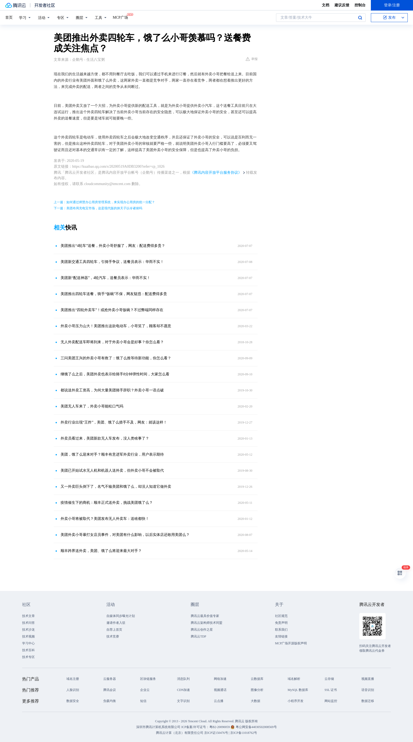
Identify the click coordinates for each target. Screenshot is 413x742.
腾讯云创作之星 (202, 629)
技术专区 (28, 657)
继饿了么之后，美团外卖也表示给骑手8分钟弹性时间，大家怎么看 (115, 374)
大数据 (255, 701)
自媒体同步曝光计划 (120, 616)
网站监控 (330, 701)
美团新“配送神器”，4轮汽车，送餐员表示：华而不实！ (105, 278)
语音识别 (367, 690)
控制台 (360, 5)
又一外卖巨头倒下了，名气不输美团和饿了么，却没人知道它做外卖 (116, 487)
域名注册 (72, 679)
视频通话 (220, 690)
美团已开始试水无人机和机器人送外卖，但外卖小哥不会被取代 (112, 470)
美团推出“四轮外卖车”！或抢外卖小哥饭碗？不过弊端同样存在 (112, 310)
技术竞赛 (112, 636)
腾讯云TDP (198, 636)
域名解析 (294, 679)
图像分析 (257, 690)
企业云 (145, 690)
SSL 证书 (330, 690)
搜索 (360, 18)
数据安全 (72, 701)
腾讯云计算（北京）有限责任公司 (179, 733)
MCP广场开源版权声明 (291, 643)
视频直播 (367, 679)
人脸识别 (72, 690)
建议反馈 (342, 5)
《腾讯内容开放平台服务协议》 (216, 173)
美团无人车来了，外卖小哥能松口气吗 (92, 406)
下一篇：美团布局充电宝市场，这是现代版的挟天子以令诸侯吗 (98, 208)
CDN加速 (183, 690)
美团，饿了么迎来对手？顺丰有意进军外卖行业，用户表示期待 (112, 454)
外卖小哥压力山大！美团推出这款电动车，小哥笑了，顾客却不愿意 (116, 326)
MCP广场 (120, 17)
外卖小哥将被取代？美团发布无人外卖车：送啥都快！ (105, 519)
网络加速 (220, 679)
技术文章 (28, 616)
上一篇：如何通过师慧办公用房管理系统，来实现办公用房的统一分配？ (104, 202)
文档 (325, 5)
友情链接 (281, 636)
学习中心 (28, 643)
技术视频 (28, 636)
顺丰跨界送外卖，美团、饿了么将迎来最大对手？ (101, 551)
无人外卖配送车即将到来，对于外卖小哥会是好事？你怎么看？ (112, 342)
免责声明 (281, 623)
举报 (252, 59)
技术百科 (28, 650)
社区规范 (281, 616)
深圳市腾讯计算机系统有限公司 (158, 727)
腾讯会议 (109, 690)
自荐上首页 (114, 629)
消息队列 (183, 679)
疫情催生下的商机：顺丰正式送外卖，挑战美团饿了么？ (107, 503)
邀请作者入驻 (115, 623)
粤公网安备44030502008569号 (256, 727)
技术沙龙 (28, 629)
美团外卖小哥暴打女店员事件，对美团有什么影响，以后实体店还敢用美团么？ (125, 535)
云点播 (218, 701)
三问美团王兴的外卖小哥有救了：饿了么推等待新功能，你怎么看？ (116, 358)
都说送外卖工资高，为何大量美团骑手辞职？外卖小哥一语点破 (112, 390)
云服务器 (109, 679)
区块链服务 (148, 679)
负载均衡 (109, 701)
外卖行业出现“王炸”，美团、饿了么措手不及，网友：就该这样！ (114, 422)
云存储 (329, 679)
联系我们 (281, 629)
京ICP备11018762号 (243, 733)
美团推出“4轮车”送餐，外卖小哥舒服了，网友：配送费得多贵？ (113, 246)
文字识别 (183, 701)
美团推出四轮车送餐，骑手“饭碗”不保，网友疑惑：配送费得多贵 (114, 294)
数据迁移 (367, 701)
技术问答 (28, 623)
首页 (9, 17)
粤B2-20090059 (220, 727)
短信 (143, 701)
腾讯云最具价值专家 (205, 616)
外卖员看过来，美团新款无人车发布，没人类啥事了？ (105, 438)
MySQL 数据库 (298, 690)
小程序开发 (295, 701)
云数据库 (257, 679)
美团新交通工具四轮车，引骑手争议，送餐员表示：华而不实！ (112, 262)
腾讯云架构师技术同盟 (206, 623)
